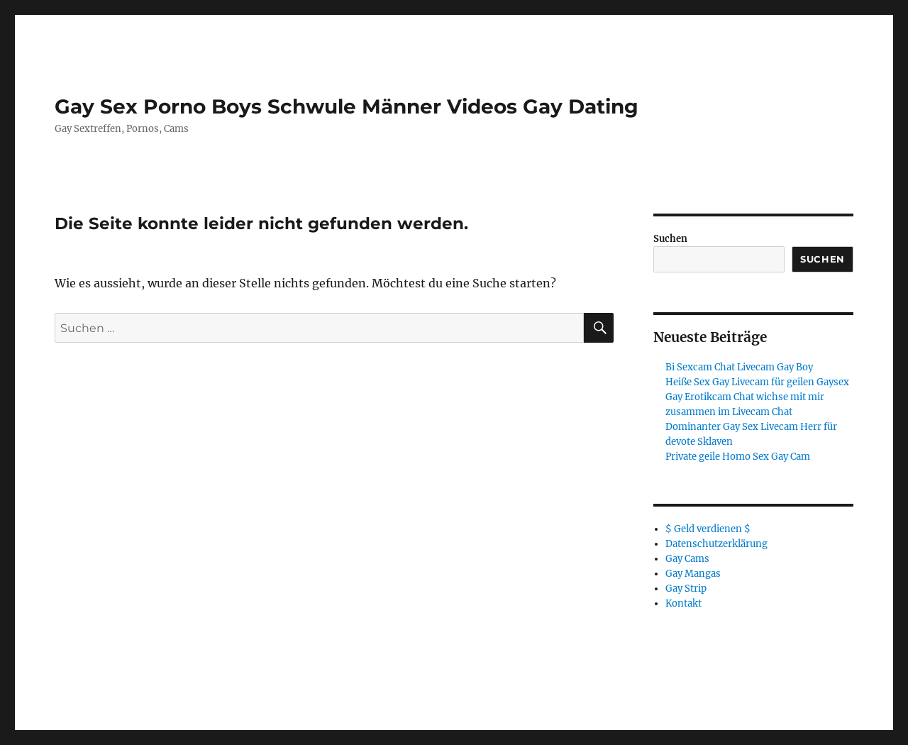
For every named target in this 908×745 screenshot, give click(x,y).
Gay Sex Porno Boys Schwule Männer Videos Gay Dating (346, 106)
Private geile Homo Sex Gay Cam (737, 457)
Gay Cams (687, 559)
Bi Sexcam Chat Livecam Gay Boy (739, 367)
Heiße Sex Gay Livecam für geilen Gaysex (757, 382)
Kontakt (683, 603)
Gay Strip (686, 589)
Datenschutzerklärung (716, 544)
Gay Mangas (693, 574)
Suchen (670, 239)
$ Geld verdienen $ (708, 529)
